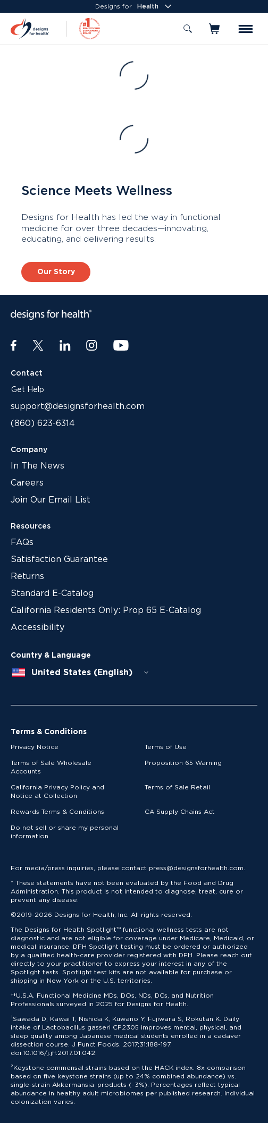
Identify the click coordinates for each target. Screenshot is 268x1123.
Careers (27, 483)
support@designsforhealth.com (78, 406)
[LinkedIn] (65, 346)
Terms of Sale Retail (177, 787)
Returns (27, 576)
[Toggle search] (187, 28)
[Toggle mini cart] (215, 28)
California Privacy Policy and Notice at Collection (57, 791)
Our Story (56, 272)
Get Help (27, 390)
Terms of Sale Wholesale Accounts (51, 767)
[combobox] (80, 672)
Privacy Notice (34, 747)
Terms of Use (166, 747)
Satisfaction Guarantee (59, 559)
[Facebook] (13, 346)
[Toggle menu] (245, 29)
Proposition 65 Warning (183, 763)
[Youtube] (121, 346)
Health (155, 6)
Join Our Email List (50, 500)
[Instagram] (91, 346)
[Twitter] (38, 346)
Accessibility (37, 627)
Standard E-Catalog (52, 593)
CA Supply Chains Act (180, 812)
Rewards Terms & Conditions (57, 812)
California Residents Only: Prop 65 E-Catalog (106, 610)
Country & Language (51, 655)
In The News (37, 466)
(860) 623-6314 (43, 423)
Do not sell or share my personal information (65, 831)
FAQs (22, 542)
